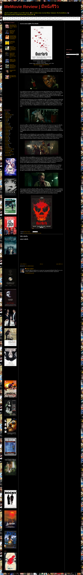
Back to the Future (8, 114)
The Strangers (8, 150)
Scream (6, 146)
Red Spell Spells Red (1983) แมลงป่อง (13, 76)
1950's (8, 17)
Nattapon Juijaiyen (30, 268)
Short (46, 19)
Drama (69, 17)
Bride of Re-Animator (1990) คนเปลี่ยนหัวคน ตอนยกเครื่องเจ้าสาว (13, 48)
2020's (36, 17)
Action (40, 17)
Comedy (55, 17)
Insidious (7, 137)
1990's (24, 17)
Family (73, 17)
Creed (6, 119)
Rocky (6, 144)
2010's (32, 17)
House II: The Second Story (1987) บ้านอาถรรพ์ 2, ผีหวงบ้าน (13, 55)
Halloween (7, 133)
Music (20, 19)
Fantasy (77, 17)
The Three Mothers (8, 154)
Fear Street (7, 126)
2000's (28, 17)
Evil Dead (7, 123)
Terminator (7, 147)
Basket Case (7, 116)
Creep (6, 120)
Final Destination (8, 127)
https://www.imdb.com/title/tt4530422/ (41, 64)
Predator (6, 141)
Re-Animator (7, 143)
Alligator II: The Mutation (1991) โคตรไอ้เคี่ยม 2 (12, 60)
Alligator (6, 113)
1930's (4, 17)
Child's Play (7, 117)
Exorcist (6, 124)
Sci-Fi (38, 19)
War (56, 19)
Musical (24, 19)
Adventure (45, 17)
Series (42, 19)
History (4, 19)
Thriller (53, 19)
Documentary (64, 17)
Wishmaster (7, 155)
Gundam (6, 131)
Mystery (29, 19)
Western (60, 19)
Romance (33, 19)
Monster (16, 19)
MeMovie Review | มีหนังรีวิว (31, 6)
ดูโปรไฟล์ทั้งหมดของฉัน (29, 273)
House (6, 136)
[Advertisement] (41, 282)
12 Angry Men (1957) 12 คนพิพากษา (12, 42)
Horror (9, 19)
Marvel (6, 140)
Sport (49, 19)
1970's (16, 17)
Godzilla (6, 130)
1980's (20, 17)
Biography (50, 17)
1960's (12, 17)
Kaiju (12, 19)
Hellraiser (7, 134)
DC (5, 121)
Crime (59, 17)
